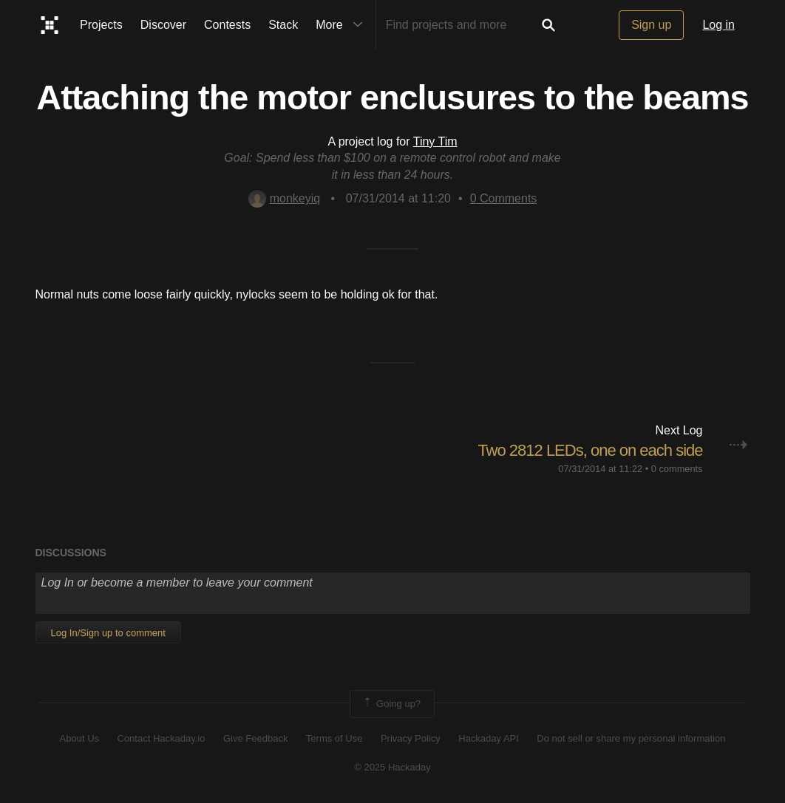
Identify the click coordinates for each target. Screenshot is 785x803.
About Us (79, 738)
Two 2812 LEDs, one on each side (590, 450)
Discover (163, 24)
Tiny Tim (435, 141)
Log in (718, 24)
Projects (101, 24)
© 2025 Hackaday (392, 767)
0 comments (677, 468)
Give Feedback (255, 738)
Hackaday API (488, 738)
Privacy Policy (411, 738)
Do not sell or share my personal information (631, 738)
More (342, 25)
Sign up (651, 24)
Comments (503, 198)
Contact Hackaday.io (161, 738)
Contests (227, 24)
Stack (283, 24)
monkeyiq (284, 198)
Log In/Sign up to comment (108, 632)
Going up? (391, 704)
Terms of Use (334, 738)
